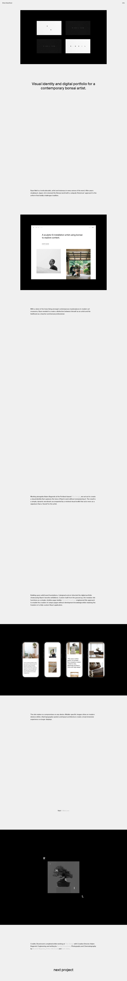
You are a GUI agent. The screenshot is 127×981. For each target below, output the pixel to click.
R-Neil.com (65, 811)
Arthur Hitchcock (52, 949)
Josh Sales (66, 949)
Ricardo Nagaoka (39, 949)
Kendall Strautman (69, 600)
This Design (76, 497)
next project (63, 970)
